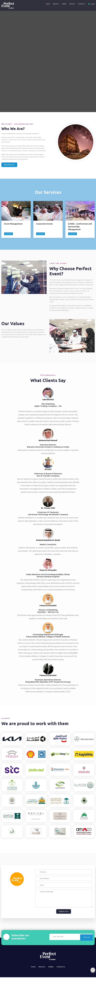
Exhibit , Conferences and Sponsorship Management (80, 228)
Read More (8, 235)
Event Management (13, 225)
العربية (91, 4)
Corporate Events (44, 225)
